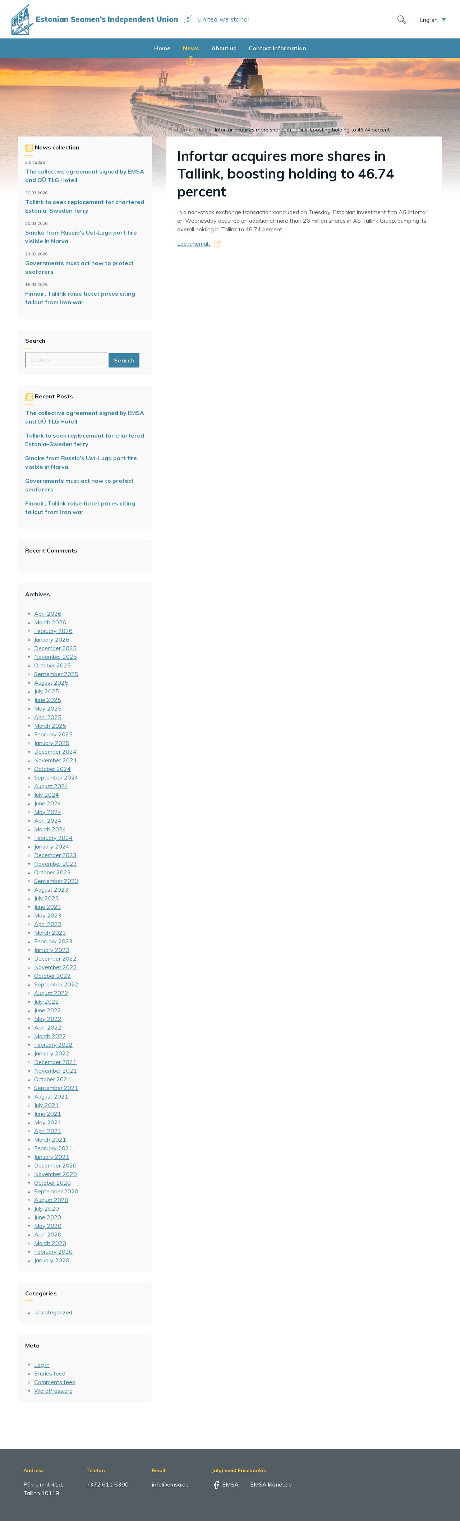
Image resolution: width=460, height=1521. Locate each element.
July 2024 (46, 794)
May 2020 (47, 1225)
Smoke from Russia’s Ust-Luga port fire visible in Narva (81, 237)
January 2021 (51, 1156)
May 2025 (47, 708)
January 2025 (51, 742)
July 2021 (46, 1105)
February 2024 (53, 837)
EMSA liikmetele (266, 1484)
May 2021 (47, 1122)
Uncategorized (53, 1312)
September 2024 (56, 777)
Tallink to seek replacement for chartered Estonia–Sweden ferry (84, 206)
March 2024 (50, 829)
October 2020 (52, 1182)
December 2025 (55, 648)
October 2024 (52, 768)
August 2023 (51, 889)
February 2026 (53, 630)
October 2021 (52, 1079)
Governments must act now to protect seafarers (79, 267)
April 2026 (47, 613)
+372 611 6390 (107, 1484)
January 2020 (51, 1260)
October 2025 (52, 665)
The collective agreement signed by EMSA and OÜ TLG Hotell (84, 176)
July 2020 (46, 1208)
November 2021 (55, 1070)
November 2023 (55, 863)
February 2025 (53, 734)
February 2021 (53, 1148)
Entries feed (49, 1373)
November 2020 (55, 1174)
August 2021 (51, 1096)
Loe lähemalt (193, 243)
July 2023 (46, 898)
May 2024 (47, 811)
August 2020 (51, 1199)
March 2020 (50, 1243)
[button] (432, 19)
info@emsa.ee (170, 1484)
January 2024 (51, 846)
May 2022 (47, 1018)
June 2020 (47, 1217)
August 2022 (51, 993)
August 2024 (51, 786)
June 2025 (47, 699)
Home (162, 48)
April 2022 (47, 1027)
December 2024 (55, 751)
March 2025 (50, 725)
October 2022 (52, 975)
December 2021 (55, 1061)
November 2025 (55, 656)
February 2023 (53, 941)
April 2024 (47, 820)
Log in (42, 1364)
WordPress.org (53, 1390)
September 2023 (56, 880)
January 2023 (51, 949)
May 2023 (47, 915)
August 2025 (51, 682)
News (191, 48)
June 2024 (47, 803)
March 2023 (50, 932)
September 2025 (56, 674)
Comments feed (54, 1382)
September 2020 (56, 1191)
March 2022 (50, 1036)
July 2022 (46, 1001)
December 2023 (55, 855)
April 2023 (47, 924)
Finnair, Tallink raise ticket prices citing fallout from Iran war (80, 298)
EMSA (225, 1484)
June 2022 (47, 1010)
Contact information (277, 48)
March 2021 (50, 1139)
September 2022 (56, 984)
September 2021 (56, 1087)
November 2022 (55, 967)
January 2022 (51, 1053)
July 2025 (46, 691)
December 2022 (55, 958)
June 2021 (47, 1113)
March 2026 (50, 622)
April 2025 (47, 717)
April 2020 (47, 1234)
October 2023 (52, 872)
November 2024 (55, 760)
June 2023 (47, 906)
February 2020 (53, 1251)
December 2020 (55, 1165)
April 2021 (47, 1130)
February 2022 (53, 1044)
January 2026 (51, 639)
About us (223, 48)
